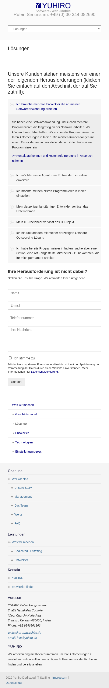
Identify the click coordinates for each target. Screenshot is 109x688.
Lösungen (21, 423)
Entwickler (22, 433)
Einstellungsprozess (28, 451)
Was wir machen (23, 405)
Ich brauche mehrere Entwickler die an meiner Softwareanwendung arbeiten (48, 107)
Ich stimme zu (24, 358)
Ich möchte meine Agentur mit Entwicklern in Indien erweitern (51, 178)
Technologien (24, 442)
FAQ (17, 523)
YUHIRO (17, 578)
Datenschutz (14, 682)
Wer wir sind (20, 479)
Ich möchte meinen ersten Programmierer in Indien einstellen (51, 193)
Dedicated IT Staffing (28, 551)
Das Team (21, 505)
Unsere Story (23, 487)
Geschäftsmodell (26, 414)
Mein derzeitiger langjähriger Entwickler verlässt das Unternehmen (52, 209)
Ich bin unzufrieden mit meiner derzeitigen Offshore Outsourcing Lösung (51, 235)
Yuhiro (54, 7)
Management (23, 496)
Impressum (59, 677)
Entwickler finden (23, 586)
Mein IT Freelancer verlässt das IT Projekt (45, 222)
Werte (18, 514)
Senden (16, 381)
